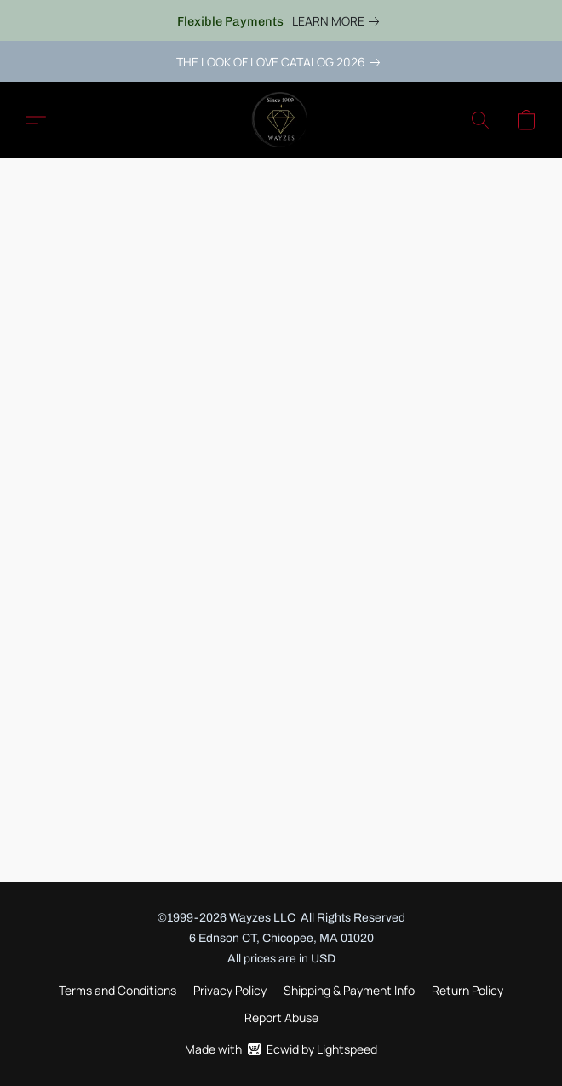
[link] (339, 21)
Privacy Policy (230, 990)
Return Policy (467, 990)
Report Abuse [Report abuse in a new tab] (281, 1017)
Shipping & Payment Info (349, 990)
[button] (281, 120)
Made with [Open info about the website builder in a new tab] (281, 1049)
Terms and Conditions (117, 990)
